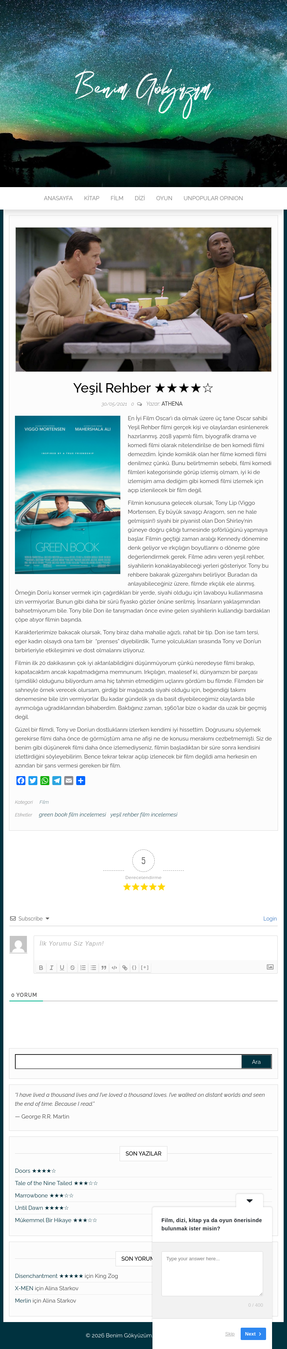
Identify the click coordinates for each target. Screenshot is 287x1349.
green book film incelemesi (72, 814)
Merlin (23, 1300)
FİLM (117, 198)
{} (134, 967)
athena (171, 404)
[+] (145, 967)
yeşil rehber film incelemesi (144, 814)
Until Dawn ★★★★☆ (42, 1208)
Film (44, 802)
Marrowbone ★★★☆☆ (44, 1195)
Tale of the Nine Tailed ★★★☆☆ (56, 1183)
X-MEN (24, 1288)
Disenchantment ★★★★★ (49, 1276)
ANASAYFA (58, 198)
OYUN (164, 198)
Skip (230, 1334)
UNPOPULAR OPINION (213, 198)
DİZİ (140, 198)
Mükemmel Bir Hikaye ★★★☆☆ (56, 1220)
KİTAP (91, 198)
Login (269, 919)
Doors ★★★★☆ (35, 1171)
